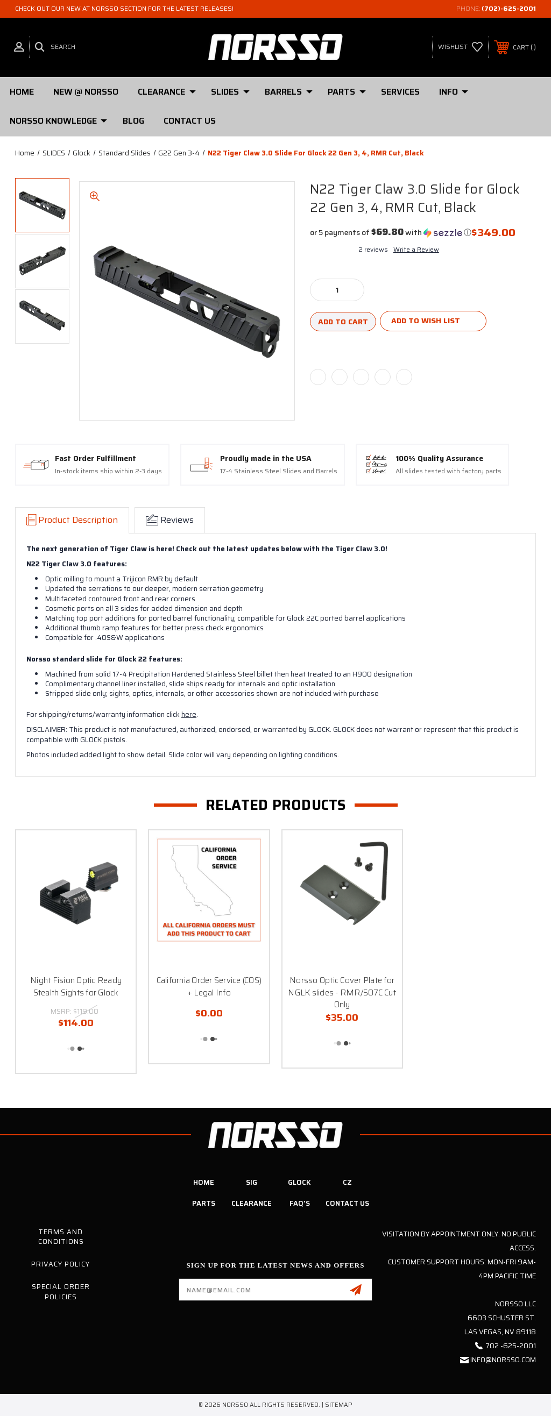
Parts (203, 1203)
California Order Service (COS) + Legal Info (209, 986)
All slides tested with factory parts (448, 471)
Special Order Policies (61, 1291)
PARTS (347, 91)
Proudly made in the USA (266, 458)
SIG (251, 1182)
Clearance (167, 91)
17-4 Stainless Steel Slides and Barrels (278, 471)
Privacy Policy (60, 1264)
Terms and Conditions (61, 1236)
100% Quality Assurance (439, 458)
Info (453, 91)
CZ (347, 1182)
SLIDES (230, 91)
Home (22, 91)
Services (400, 91)
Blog (133, 120)
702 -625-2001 (510, 1345)
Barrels (289, 91)
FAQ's (299, 1203)
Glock (299, 1182)
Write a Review (416, 249)
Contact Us (190, 120)
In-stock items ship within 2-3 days (108, 471)
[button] (390, 232)
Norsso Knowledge (58, 120)
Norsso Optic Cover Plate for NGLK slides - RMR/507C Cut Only (342, 992)
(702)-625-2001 (509, 8)
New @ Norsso (85, 91)
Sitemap (338, 1405)
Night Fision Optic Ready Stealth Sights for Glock (76, 986)
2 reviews (373, 249)
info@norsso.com (503, 1359)
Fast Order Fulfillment (95, 458)
